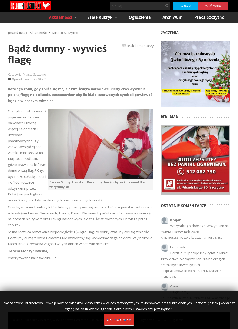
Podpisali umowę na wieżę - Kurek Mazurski (189, 271)
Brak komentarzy (140, 45)
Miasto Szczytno (34, 74)
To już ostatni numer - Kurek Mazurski (185, 298)
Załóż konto (213, 6)
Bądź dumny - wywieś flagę (57, 54)
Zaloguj (185, 6)
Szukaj (167, 6)
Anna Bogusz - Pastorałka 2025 (181, 238)
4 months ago (221, 298)
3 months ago (213, 238)
